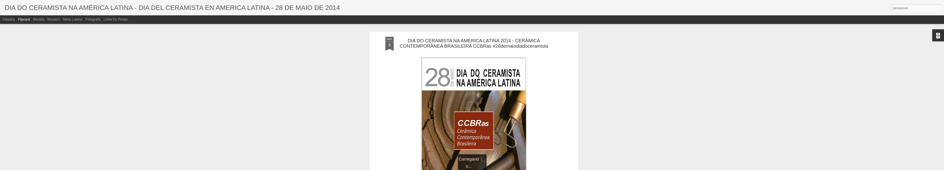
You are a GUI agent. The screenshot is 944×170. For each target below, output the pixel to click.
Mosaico (53, 19)
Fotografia (93, 19)
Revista (38, 19)
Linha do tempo (116, 19)
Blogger (490, 167)
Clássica (8, 19)
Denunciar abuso (506, 167)
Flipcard (24, 19)
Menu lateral (72, 19)
